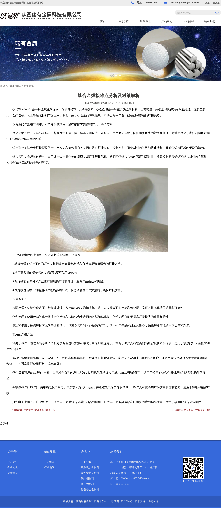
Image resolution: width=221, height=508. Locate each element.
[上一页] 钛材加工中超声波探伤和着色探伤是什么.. (31, 410)
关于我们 (124, 21)
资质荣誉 (12, 473)
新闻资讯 (145, 21)
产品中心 (166, 21)
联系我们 (209, 21)
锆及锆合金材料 (90, 489)
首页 (103, 21)
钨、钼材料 (87, 478)
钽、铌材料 (87, 484)
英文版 (216, 2)
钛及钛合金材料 (90, 473)
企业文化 (12, 467)
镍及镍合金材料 (90, 467)
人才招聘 (188, 21)
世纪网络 (153, 501)
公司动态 (49, 462)
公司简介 (12, 462)
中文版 (206, 2)
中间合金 (86, 462)
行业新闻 (29, 86)
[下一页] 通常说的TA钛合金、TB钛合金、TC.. (188, 410)
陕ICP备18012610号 (121, 501)
